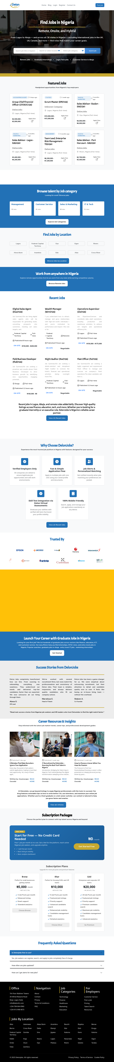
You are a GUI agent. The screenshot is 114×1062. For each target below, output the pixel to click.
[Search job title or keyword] (25, 51)
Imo (38, 1028)
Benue (93, 1020)
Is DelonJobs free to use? (21, 949)
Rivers (66, 1039)
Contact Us (71, 5)
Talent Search (89, 1003)
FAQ (36, 1002)
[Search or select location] (49, 51)
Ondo (12, 1039)
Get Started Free (86, 844)
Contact (37, 993)
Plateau (53, 1039)
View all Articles (57, 803)
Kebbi (12, 1035)
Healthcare (63, 999)
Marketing (63, 1003)
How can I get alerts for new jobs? (25, 969)
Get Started (57, 651)
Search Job (92, 51)
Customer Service (91, 993)
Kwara (39, 1035)
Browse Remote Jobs (57, 282)
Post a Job (88, 996)
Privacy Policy (73, 1053)
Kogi (25, 1035)
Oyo (38, 1039)
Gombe (26, 1028)
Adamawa (27, 1020)
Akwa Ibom (41, 1020)
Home (44, 5)
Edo (65, 1024)
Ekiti (79, 1024)
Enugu (93, 1024)
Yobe (11, 1043)
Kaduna (67, 1028)
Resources (88, 1006)
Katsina (94, 1028)
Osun (25, 1039)
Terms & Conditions (42, 999)
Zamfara (26, 1043)
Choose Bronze (25, 908)
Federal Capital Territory (15, 1029)
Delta (39, 1024)
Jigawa (53, 1028)
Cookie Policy (99, 1053)
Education (63, 1006)
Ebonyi (53, 1024)
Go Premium (89, 923)
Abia (11, 1020)
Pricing (87, 999)
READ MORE (32, 778)
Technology (63, 993)
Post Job (100, 5)
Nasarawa (68, 1035)
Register (62, 5)
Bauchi (66, 1020)
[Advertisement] (57, 176)
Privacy (37, 996)
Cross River (27, 1024)
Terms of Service (86, 1053)
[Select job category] (73, 51)
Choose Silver (57, 923)
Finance (62, 996)
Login (55, 5)
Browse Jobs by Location (57, 259)
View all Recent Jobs (57, 523)
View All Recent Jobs (57, 416)
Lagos (53, 1035)
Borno (12, 1024)
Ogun (93, 1035)
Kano (80, 1028)
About (37, 990)
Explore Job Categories (57, 220)
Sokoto (80, 1039)
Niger (80, 1035)
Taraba (94, 1039)
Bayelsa (81, 1020)
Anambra (54, 1020)
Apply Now (32, 120)
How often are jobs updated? (23, 962)
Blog (49, 5)
